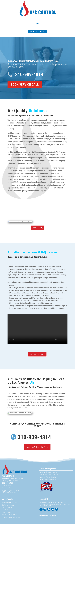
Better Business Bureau (9, 515)
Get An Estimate (37, 354)
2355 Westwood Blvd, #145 (12, 478)
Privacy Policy (6, 512)
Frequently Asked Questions (11, 517)
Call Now (36, 228)
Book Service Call (37, 31)
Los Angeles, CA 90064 (11, 480)
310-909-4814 (29, 74)
